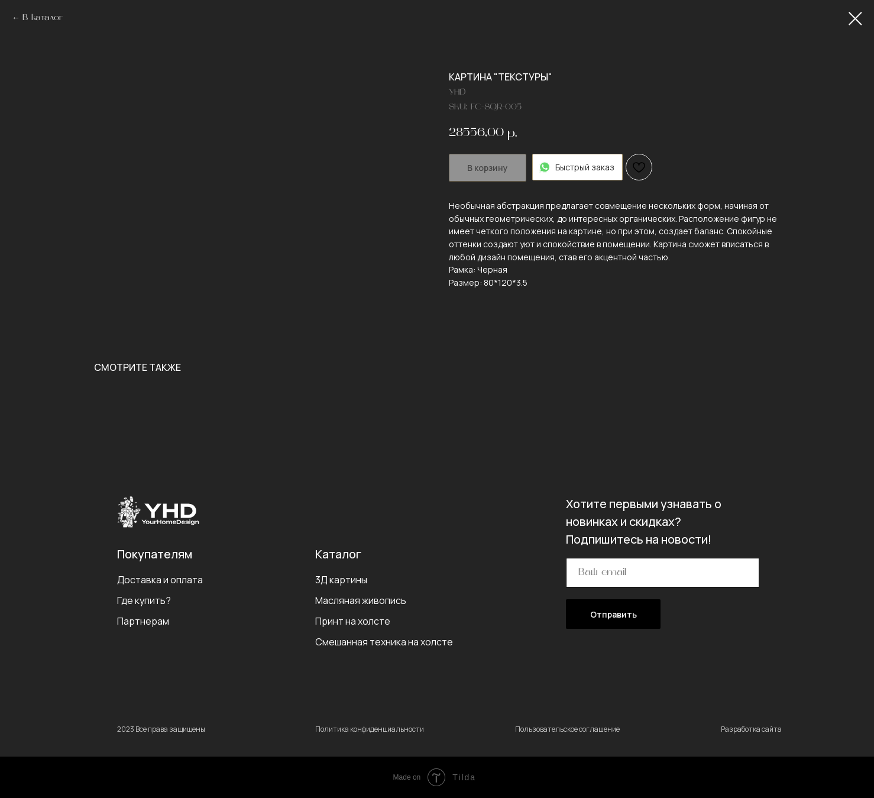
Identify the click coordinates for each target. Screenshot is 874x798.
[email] (662, 572)
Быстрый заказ (577, 167)
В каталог (42, 18)
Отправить (613, 614)
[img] (158, 511)
